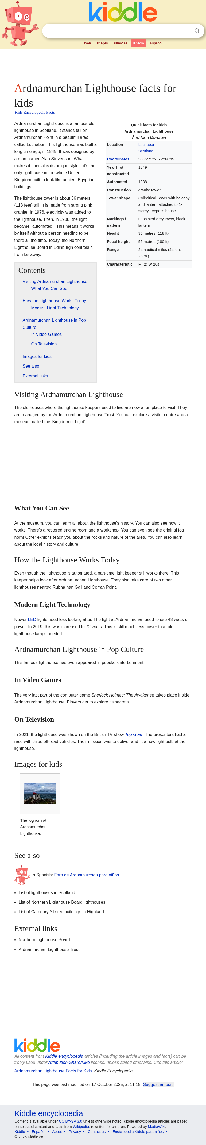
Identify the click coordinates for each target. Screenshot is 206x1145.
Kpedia (138, 43)
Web (87, 43)
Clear (186, 31)
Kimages (120, 43)
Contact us (97, 1132)
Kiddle (20, 1132)
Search (197, 31)
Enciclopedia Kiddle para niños (138, 1132)
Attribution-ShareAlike (69, 1062)
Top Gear (134, 734)
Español (156, 43)
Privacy (75, 1132)
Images (102, 43)
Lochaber (146, 145)
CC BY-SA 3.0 (70, 1121)
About (57, 1132)
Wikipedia (81, 1126)
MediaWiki (156, 1126)
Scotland (145, 151)
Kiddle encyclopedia (64, 1056)
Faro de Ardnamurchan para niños (86, 874)
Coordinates (118, 159)
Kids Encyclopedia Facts (35, 112)
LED (32, 619)
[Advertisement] (103, 64)
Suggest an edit (158, 1084)
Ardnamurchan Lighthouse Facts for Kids (53, 1071)
